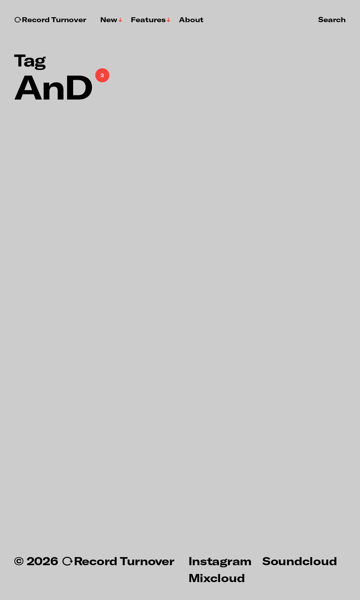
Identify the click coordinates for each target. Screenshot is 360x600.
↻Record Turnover (50, 19)
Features (148, 19)
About (191, 19)
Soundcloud (299, 560)
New (108, 19)
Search (332, 19)
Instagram (220, 560)
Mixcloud (216, 577)
